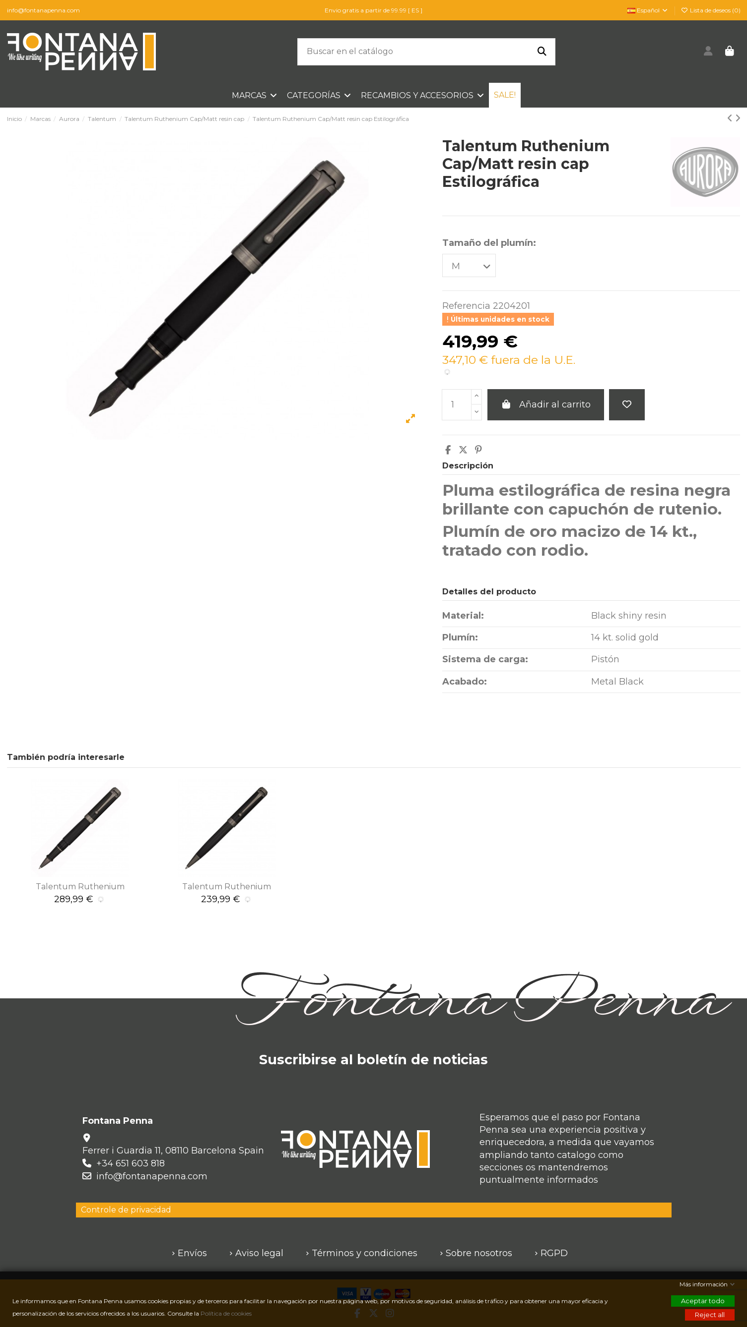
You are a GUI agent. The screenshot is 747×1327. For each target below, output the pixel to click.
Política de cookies (227, 1313)
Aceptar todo (703, 1301)
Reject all (710, 1315)
